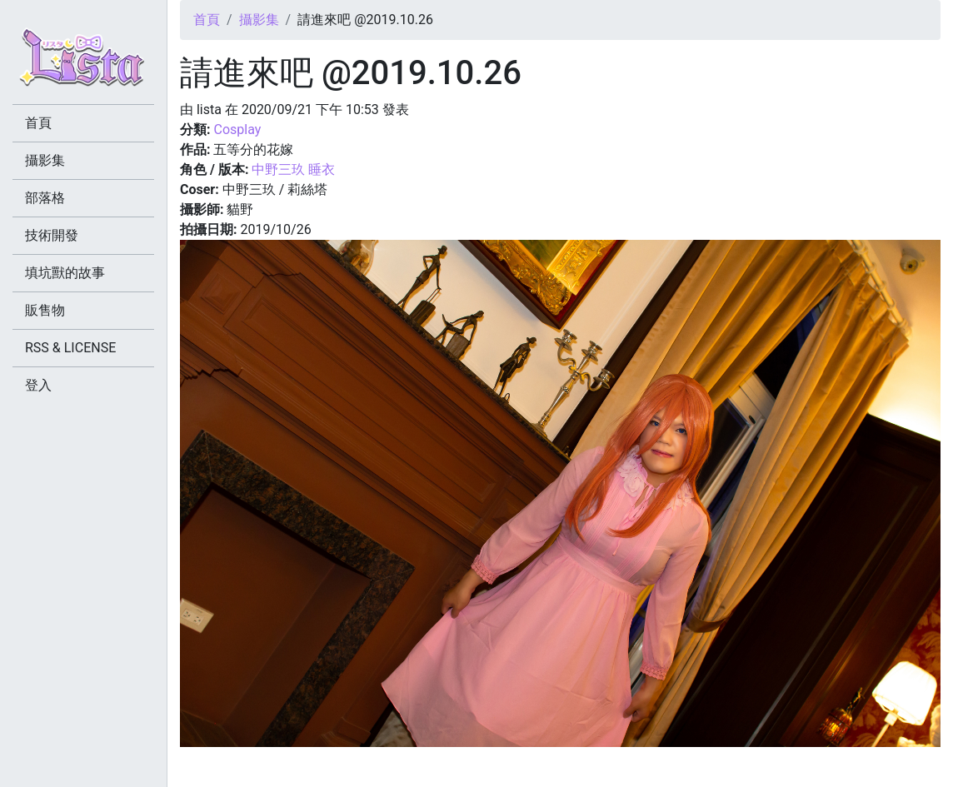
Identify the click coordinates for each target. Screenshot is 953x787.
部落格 (45, 198)
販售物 (45, 310)
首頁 (206, 19)
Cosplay (237, 129)
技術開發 (51, 235)
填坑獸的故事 (65, 273)
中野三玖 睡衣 (293, 169)
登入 (38, 385)
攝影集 (259, 19)
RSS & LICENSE (70, 348)
